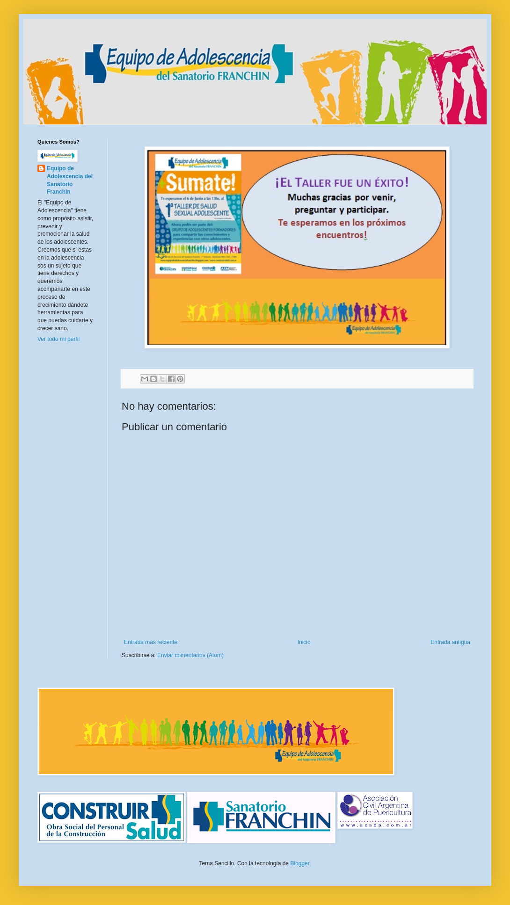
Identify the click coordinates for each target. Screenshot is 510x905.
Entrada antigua (450, 642)
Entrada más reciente (150, 642)
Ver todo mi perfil (58, 339)
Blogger (299, 863)
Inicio (304, 642)
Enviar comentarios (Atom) (190, 655)
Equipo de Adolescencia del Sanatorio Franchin (70, 180)
